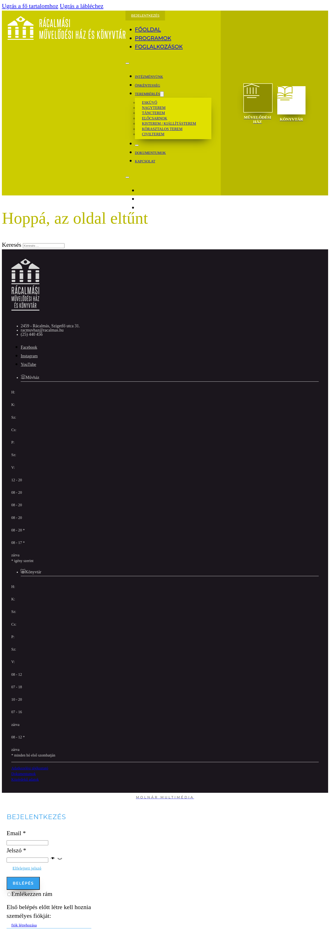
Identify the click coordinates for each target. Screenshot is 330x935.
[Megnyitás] (127, 63)
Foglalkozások (159, 47)
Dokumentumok (23, 774)
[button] (56, 859)
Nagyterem (153, 108)
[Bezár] (137, 145)
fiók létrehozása (24, 925)
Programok (153, 38)
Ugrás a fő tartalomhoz (30, 6)
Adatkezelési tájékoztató (29, 768)
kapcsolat (145, 161)
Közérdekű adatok (25, 779)
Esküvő (149, 103)
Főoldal (148, 29)
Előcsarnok (154, 118)
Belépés (23, 883)
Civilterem (153, 134)
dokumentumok (150, 153)
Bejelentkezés (145, 15)
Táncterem (153, 113)
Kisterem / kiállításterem (169, 123)
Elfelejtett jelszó (27, 868)
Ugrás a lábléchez (81, 6)
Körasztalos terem (162, 129)
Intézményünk (149, 77)
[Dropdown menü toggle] (162, 94)
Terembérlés (147, 94)
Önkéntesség (147, 85)
